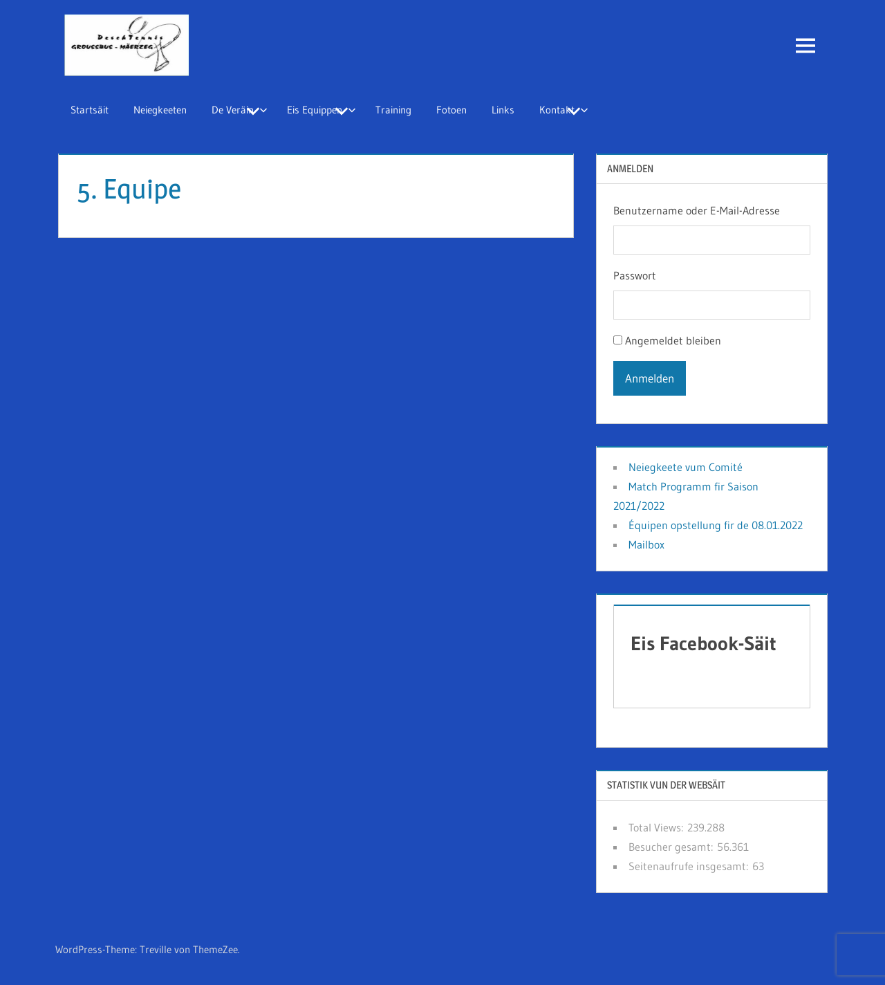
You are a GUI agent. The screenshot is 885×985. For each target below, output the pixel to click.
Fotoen (451, 109)
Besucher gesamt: (672, 847)
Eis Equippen (321, 109)
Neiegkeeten (160, 109)
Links (503, 109)
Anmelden (649, 378)
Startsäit (90, 109)
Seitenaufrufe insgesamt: (690, 866)
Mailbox (646, 544)
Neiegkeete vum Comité (685, 467)
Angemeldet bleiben (673, 340)
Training (393, 109)
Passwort (634, 275)
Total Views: (657, 827)
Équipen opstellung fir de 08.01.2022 (715, 525)
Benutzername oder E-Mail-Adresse (696, 210)
